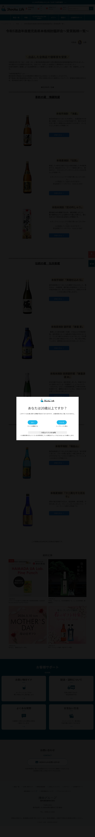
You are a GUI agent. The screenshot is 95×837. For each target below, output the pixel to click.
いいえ (62, 422)
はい (33, 422)
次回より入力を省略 (47, 432)
